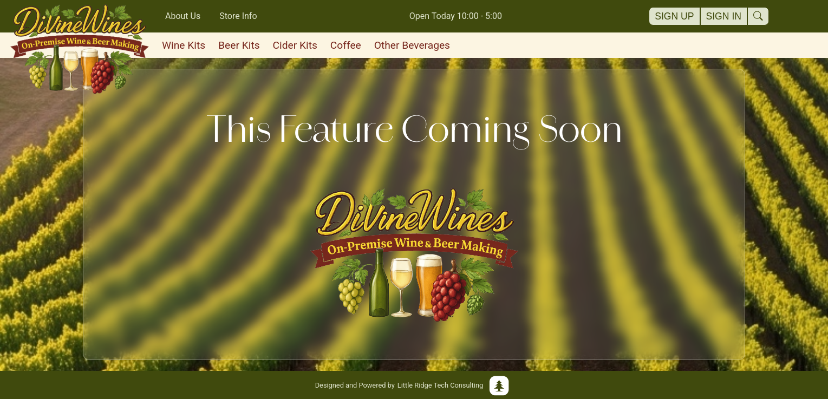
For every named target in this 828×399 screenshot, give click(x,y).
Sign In (724, 16)
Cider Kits (295, 45)
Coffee (345, 45)
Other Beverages (412, 45)
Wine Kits (183, 45)
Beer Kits (238, 45)
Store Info (238, 16)
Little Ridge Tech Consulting (414, 385)
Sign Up (674, 16)
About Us (182, 16)
